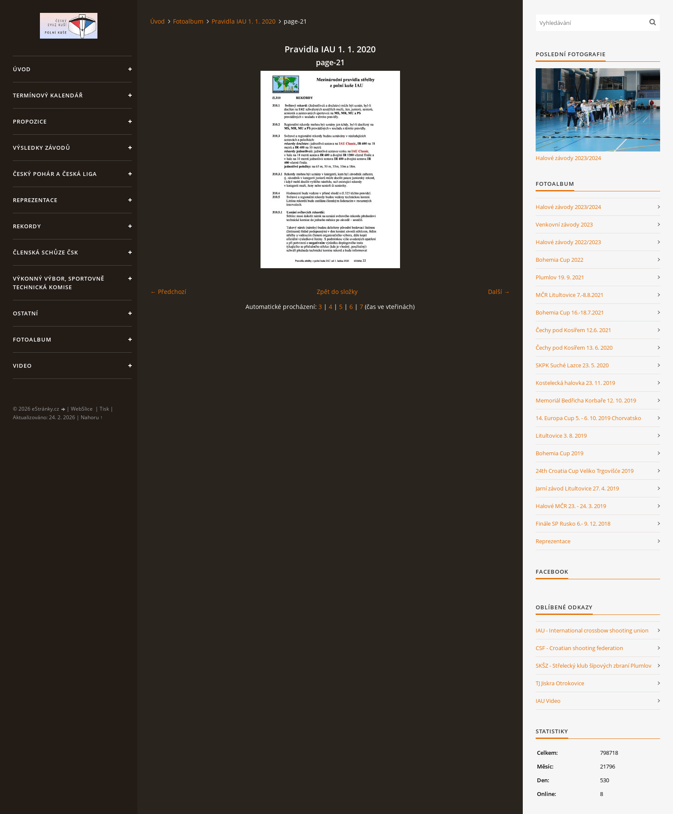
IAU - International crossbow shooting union (592, 630)
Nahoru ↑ (92, 417)
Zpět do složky (337, 291)
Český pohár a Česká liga (55, 174)
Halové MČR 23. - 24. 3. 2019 (571, 506)
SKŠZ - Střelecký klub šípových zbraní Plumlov (594, 665)
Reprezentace (35, 200)
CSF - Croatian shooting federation (579, 648)
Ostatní (25, 313)
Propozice (30, 121)
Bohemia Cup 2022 (559, 259)
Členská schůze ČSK (45, 252)
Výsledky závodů (41, 147)
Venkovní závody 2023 (564, 224)
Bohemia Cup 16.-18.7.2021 (570, 312)
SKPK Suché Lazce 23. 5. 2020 (572, 365)
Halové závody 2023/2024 (568, 158)
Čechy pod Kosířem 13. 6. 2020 (574, 347)
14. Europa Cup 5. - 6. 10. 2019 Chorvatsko (588, 418)
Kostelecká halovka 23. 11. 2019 (575, 383)
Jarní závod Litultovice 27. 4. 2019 (577, 488)
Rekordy (27, 226)
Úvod (22, 69)
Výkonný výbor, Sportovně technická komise (58, 283)
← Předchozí (168, 291)
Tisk (104, 408)
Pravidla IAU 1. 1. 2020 (244, 21)
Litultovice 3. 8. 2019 (561, 435)
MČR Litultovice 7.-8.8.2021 (569, 295)
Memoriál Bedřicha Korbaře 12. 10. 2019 (586, 400)
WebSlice (82, 408)
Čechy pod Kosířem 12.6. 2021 (573, 330)
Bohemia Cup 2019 (559, 453)
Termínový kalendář (48, 95)
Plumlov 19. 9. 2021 (560, 277)
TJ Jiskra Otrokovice (560, 683)
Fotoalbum (32, 339)
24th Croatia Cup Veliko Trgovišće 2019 (585, 471)
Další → (499, 291)
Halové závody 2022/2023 (568, 242)
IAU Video (548, 701)
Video (22, 365)
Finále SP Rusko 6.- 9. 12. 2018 (573, 523)
